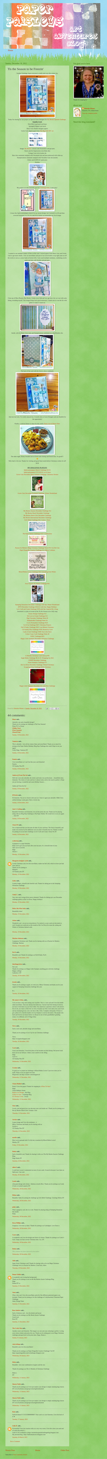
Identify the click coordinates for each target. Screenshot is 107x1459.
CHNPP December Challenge (37, 660)
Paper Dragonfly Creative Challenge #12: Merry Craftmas (37, 550)
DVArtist (15, 795)
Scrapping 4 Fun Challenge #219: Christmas (37, 667)
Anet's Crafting (17, 809)
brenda (14, 982)
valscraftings (16, 1344)
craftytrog (15, 841)
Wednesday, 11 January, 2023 (20, 1377)
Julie (13, 1260)
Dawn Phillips (16, 1223)
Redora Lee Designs (18, 1092)
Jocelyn (14, 1119)
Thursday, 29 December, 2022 (21, 1268)
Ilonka (14, 1151)
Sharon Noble (16, 1384)
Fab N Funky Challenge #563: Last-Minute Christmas (37, 627)
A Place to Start (17, 1094)
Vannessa (15, 741)
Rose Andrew (16, 1310)
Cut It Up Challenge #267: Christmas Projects (37, 625)
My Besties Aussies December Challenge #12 (37, 511)
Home (10, 50)
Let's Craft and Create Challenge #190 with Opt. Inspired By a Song (37, 609)
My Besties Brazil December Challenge (37, 513)
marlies (14, 1137)
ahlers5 (14, 1167)
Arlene (14, 920)
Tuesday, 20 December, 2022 (20, 975)
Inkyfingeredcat (17, 964)
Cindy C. (15, 894)
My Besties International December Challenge (37, 517)
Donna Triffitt (16, 1274)
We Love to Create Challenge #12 (37, 616)
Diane (14, 719)
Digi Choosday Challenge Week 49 (37, 618)
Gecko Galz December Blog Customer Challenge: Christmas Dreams (37, 474)
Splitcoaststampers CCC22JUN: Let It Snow (37, 472)
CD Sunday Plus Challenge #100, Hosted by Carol (37, 629)
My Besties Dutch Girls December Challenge (37, 515)
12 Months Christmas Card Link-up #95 (37, 656)
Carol (14, 1048)
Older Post (65, 1450)
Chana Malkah (17, 1084)
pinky (14, 1207)
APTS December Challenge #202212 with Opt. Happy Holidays (37, 607)
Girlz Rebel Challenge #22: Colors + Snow (37, 520)
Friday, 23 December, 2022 (20, 1145)
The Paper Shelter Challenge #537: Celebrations (37, 534)
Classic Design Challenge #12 (37, 614)
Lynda (14, 1181)
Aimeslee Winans (89, 108)
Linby (14, 881)
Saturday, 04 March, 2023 (19, 1437)
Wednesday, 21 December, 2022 (21, 1061)
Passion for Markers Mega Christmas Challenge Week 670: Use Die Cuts (37, 548)
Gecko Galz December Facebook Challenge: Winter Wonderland (37, 493)
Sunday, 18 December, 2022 (20, 735)
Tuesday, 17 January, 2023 (20, 1419)
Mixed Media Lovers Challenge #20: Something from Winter (37, 572)
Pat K (14, 952)
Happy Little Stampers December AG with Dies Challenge (37, 686)
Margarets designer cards (20, 861)
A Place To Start (45, 1086)
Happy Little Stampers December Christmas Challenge (37, 638)
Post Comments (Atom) (20, 1454)
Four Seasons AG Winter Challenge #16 (37, 583)
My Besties (28, 148)
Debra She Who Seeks (19, 908)
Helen (14, 1362)
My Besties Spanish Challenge (56, 119)
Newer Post (10, 1450)
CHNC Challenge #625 (37, 636)
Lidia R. (14, 1426)
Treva (14, 1026)
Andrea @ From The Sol (19, 775)
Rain (14, 1412)
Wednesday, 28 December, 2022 (21, 1189)
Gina (13, 1106)
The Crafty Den (17, 1328)
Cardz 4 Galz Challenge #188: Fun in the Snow (37, 632)
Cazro (14, 1235)
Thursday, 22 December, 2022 (21, 1113)
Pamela (14, 759)
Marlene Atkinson (17, 938)
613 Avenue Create (18, 1096)
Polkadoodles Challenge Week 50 (37, 620)
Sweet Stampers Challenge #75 (37, 662)
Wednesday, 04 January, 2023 (20, 1355)
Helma (14, 1195)
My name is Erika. (18, 1000)
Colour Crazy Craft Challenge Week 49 (37, 634)
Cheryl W (15, 825)
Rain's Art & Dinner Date (52, 423)
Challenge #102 (45, 187)
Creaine (14, 1068)
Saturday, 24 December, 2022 (20, 1161)
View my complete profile (89, 113)
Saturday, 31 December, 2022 (20, 1286)
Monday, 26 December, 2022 (20, 1175)
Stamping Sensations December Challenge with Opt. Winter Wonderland (37, 604)
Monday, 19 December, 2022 (20, 854)
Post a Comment (15, 1441)
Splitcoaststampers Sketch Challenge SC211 (37, 470)
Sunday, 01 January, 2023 (19, 1338)
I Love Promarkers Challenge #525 (37, 623)
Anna (14, 1292)
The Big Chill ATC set (47, 131)
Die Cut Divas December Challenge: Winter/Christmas (37, 665)
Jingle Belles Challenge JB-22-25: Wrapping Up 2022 (37, 658)
